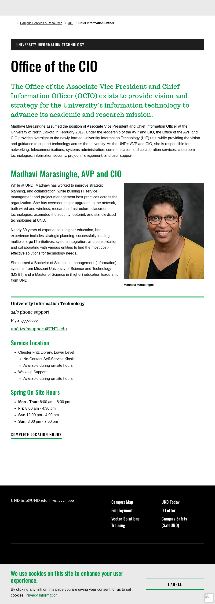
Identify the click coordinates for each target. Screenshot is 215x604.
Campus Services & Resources (41, 23)
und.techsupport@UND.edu (39, 329)
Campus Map (122, 502)
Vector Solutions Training (125, 522)
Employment (122, 510)
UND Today (170, 502)
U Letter (168, 510)
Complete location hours (36, 434)
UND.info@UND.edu (29, 501)
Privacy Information (42, 595)
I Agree (186, 584)
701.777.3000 (63, 501)
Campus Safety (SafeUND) (174, 522)
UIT (70, 23)
